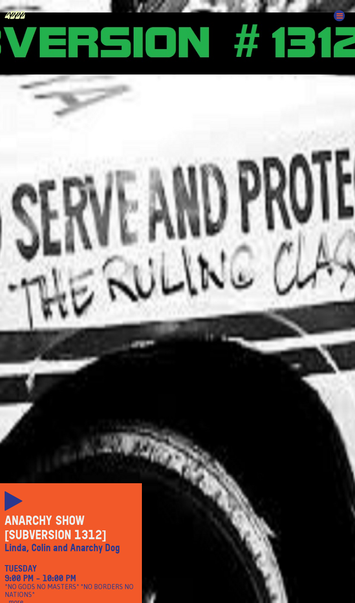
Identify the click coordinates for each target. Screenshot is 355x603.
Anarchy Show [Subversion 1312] (55, 527)
